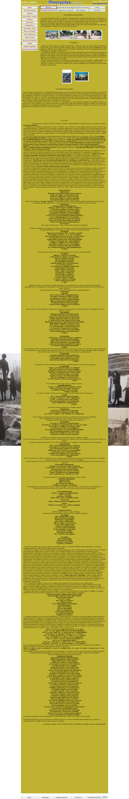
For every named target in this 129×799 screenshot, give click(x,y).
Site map (105, 796)
